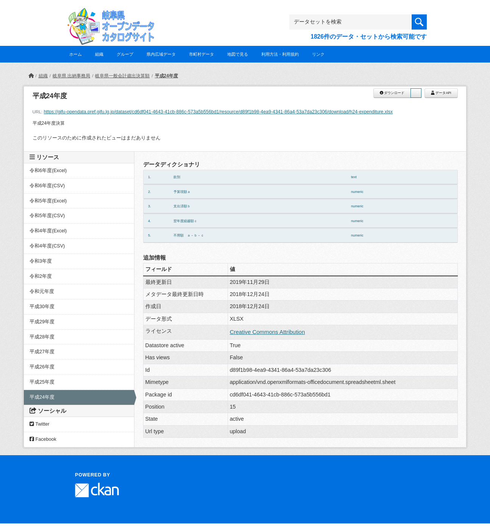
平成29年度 (42, 321)
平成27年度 (42, 351)
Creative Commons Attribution (267, 332)
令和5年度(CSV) (47, 215)
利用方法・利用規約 (280, 54)
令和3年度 (41, 261)
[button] (415, 93)
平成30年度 (42, 306)
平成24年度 (166, 75)
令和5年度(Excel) (48, 201)
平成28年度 (42, 337)
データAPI (441, 93)
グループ (125, 54)
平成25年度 (42, 382)
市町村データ (201, 54)
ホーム (75, 54)
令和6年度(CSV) (47, 185)
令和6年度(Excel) (48, 170)
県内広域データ (161, 54)
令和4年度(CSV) (47, 246)
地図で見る (237, 54)
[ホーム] (31, 75)
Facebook (43, 439)
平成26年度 (42, 367)
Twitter (39, 424)
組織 (99, 54)
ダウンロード (392, 93)
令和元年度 (42, 291)
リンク (318, 54)
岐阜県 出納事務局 (71, 75)
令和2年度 (41, 276)
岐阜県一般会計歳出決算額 (122, 75)
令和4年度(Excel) (48, 230)
